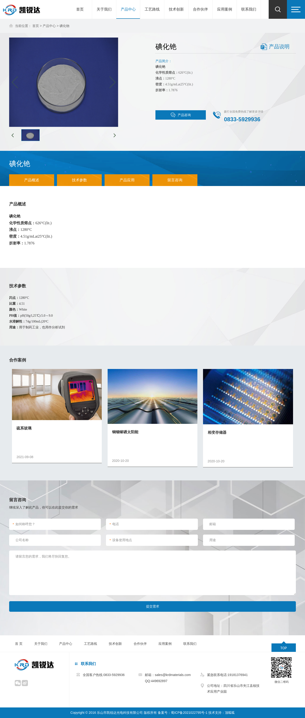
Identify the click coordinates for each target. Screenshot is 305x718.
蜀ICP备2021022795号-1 (189, 712)
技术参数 (79, 180)
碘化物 (64, 26)
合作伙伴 (200, 9)
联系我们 (248, 9)
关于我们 (104, 9)
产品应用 (127, 180)
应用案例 (224, 9)
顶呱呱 (230, 712)
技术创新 (176, 9)
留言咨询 (174, 180)
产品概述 (31, 180)
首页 (80, 9)
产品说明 (279, 46)
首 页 (19, 644)
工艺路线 (152, 9)
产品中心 (128, 9)
